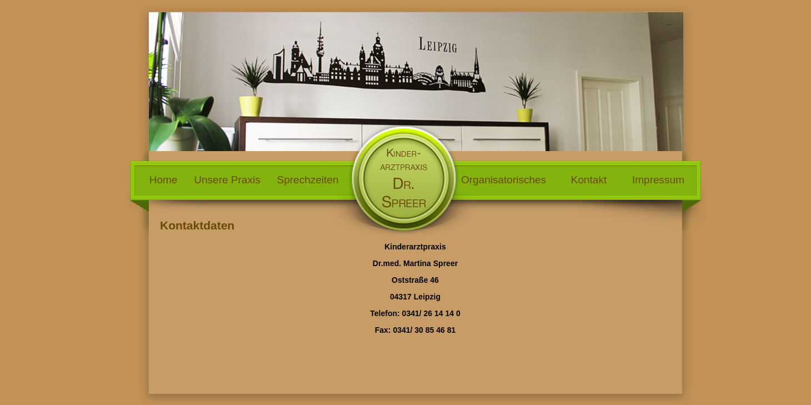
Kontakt (589, 180)
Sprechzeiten (308, 180)
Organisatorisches (503, 180)
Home (163, 180)
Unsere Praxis (227, 180)
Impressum (658, 180)
